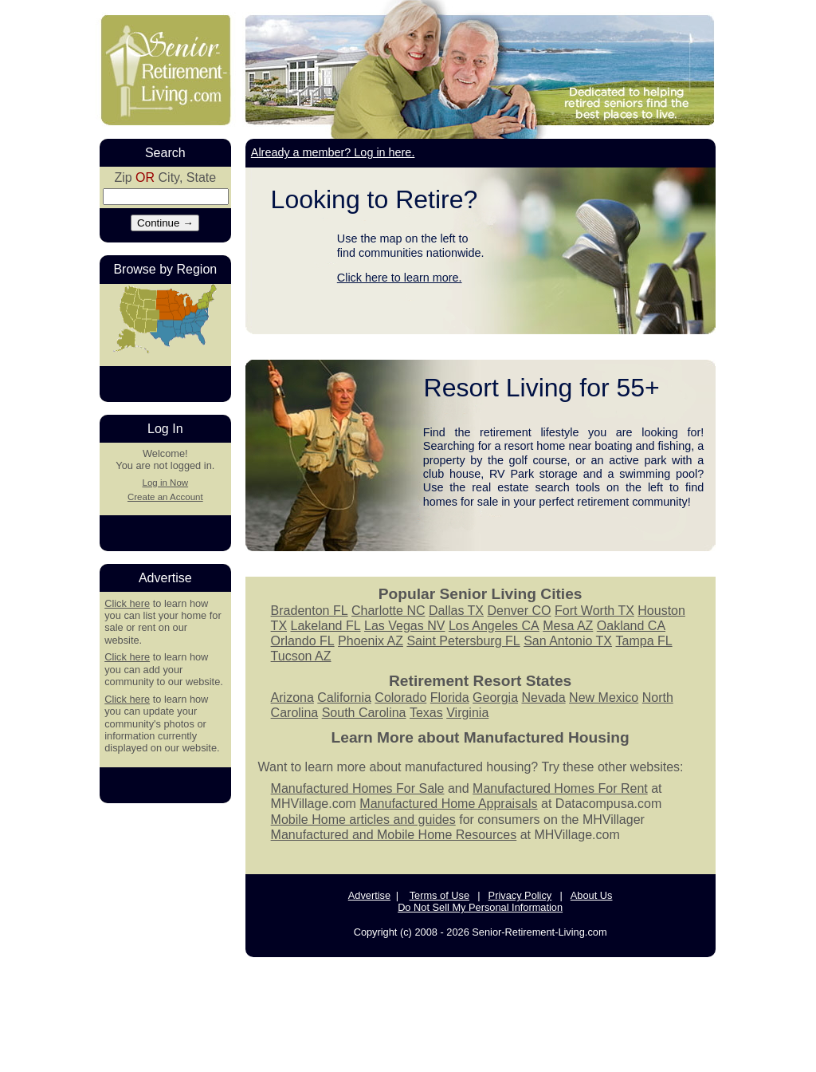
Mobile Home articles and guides (363, 819)
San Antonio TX (568, 641)
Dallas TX (456, 610)
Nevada (543, 697)
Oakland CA (631, 626)
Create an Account (165, 497)
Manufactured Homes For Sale (358, 788)
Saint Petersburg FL (463, 641)
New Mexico (603, 697)
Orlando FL (303, 641)
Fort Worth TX (594, 610)
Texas (426, 712)
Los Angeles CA (494, 626)
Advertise (369, 895)
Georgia (495, 697)
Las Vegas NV (404, 626)
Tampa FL (644, 641)
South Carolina (364, 712)
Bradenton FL (309, 610)
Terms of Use (439, 895)
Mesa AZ (568, 626)
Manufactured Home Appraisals (448, 803)
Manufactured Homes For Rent (560, 788)
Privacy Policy (520, 895)
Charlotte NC (388, 610)
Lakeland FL (326, 626)
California (344, 697)
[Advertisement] (408, 1013)
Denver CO (519, 610)
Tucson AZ (301, 656)
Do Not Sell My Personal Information (480, 907)
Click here (127, 603)
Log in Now (165, 482)
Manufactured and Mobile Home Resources (394, 834)
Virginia (467, 712)
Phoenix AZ (370, 641)
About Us (592, 895)
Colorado (400, 697)
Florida (449, 697)
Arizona (292, 697)
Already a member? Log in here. (333, 152)
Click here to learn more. (399, 277)
